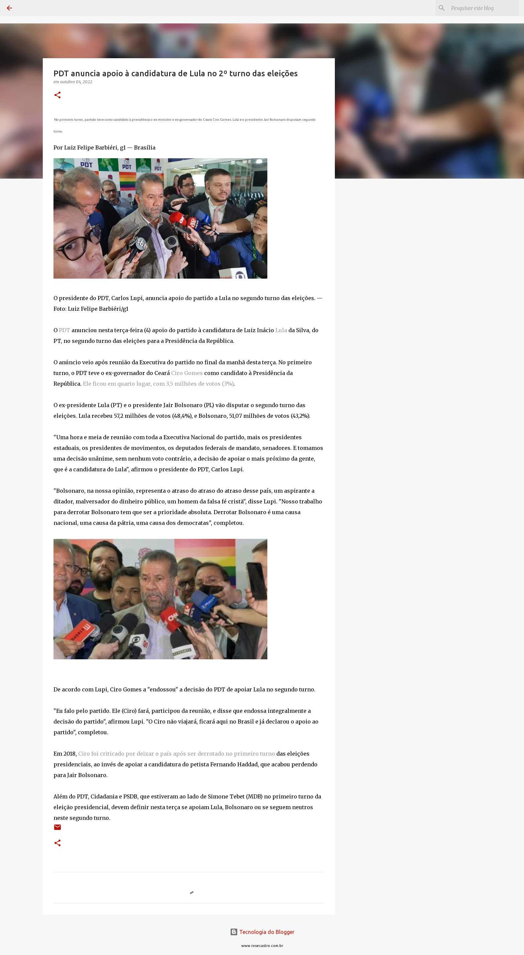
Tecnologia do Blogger (262, 932)
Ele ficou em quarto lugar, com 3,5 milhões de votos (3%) (158, 383)
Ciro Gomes (187, 373)
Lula (281, 330)
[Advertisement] (369, 289)
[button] (57, 95)
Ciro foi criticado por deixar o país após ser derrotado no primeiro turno (176, 753)
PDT (64, 330)
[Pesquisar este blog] (483, 8)
